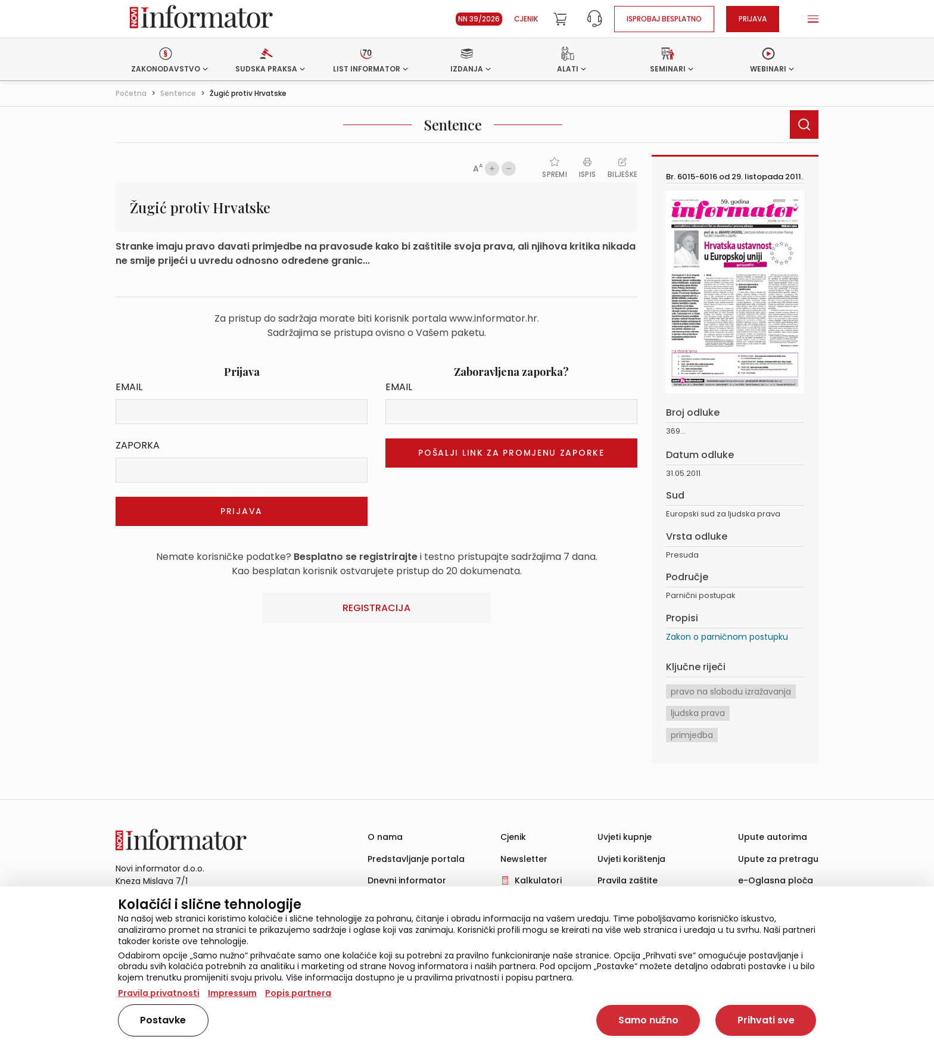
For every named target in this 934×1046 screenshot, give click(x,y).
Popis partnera (298, 993)
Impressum (232, 993)
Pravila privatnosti (159, 993)
